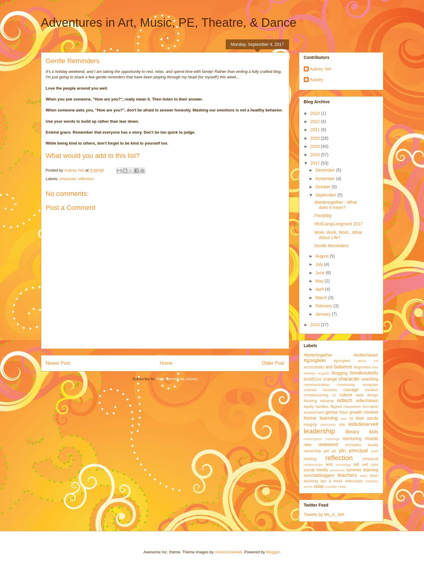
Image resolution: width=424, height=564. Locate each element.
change (330, 379)
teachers (347, 475)
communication (317, 385)
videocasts (354, 481)
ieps (344, 418)
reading (310, 459)
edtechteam (367, 400)
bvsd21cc (313, 379)
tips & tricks (332, 481)
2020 (315, 138)
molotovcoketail (228, 552)
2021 (315, 129)
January (323, 314)
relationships (313, 465)
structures (337, 470)
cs (334, 395)
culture (345, 394)
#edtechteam (366, 355)
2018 (315, 154)
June (320, 272)
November (325, 178)
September (326, 195)
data (360, 395)
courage (351, 389)
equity (309, 407)
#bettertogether (318, 355)
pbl (326, 451)
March (321, 297)
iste (342, 424)
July (319, 264)
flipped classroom (346, 407)
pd (334, 451)
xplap (319, 486)
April (320, 289)
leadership (319, 431)
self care (370, 465)
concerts (330, 390)
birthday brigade (316, 373)
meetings (332, 439)
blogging (339, 373)
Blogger (273, 552)
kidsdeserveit (363, 424)
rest (328, 464)
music (371, 438)
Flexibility (323, 215)
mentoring (352, 438)
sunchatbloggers (319, 475)
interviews (328, 424)
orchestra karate (361, 445)
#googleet (342, 361)
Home (166, 363)
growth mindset (363, 412)
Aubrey (316, 79)
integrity (310, 424)
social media (316, 469)
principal (358, 450)
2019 (315, 146)
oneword (328, 444)
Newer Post (58, 363)
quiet (374, 451)
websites (371, 481)
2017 (315, 163)
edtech (344, 400)
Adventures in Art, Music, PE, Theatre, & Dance (169, 22)
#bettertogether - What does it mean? (335, 205)
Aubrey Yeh (321, 69)
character (67, 178)
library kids (361, 432)
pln (342, 450)
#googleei (315, 360)
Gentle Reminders (331, 245)
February (324, 305)
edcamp (327, 401)
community (346, 385)
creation (371, 390)
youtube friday (335, 486)
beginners (362, 367)
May (319, 281)
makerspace (313, 439)
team (364, 475)
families (322, 407)
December (325, 170)
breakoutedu (364, 373)
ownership (312, 451)
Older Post (273, 363)
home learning (321, 418)
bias (375, 367)
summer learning (362, 469)
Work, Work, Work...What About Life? (338, 235)
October (323, 186)
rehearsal (370, 459)
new (308, 444)
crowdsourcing (316, 395)
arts (329, 366)
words (308, 486)
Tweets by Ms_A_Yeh (324, 514)
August (322, 256)
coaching (369, 379)
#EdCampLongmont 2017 (338, 223)
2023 (315, 113)
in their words (364, 418)
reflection (86, 178)
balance (343, 367)
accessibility (314, 367)
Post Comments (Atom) (177, 379)
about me (368, 361)
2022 (315, 121)
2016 (315, 324)
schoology (343, 465)
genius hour (336, 412)
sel (356, 464)
